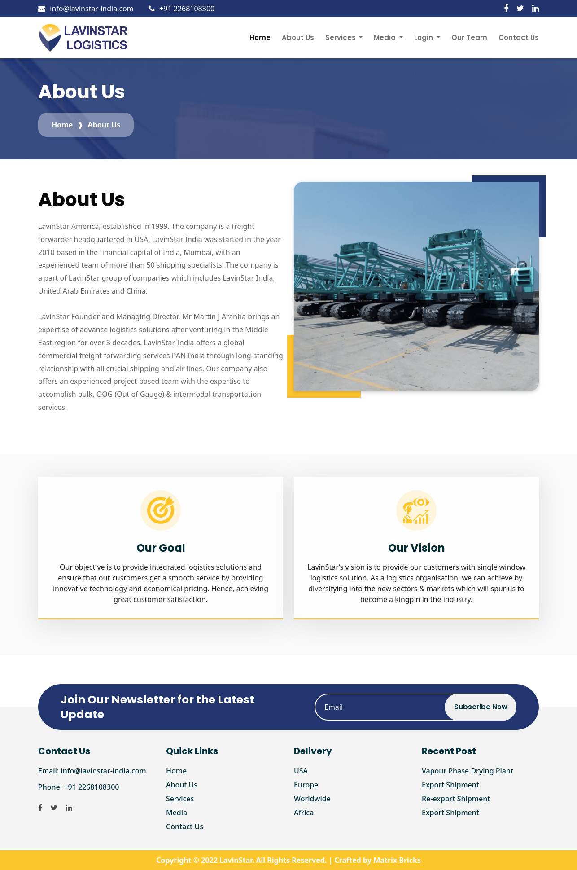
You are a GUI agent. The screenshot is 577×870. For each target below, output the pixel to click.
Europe (306, 785)
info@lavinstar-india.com (86, 8)
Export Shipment (450, 785)
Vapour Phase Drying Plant (467, 771)
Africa (304, 812)
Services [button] (341, 37)
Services (180, 799)
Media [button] (386, 37)
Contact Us (518, 37)
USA (301, 771)
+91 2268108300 (181, 8)
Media (176, 812)
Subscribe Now (480, 707)
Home (260, 37)
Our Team (469, 37)
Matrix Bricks (397, 860)
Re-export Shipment (456, 799)
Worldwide (312, 799)
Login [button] (424, 37)
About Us (298, 37)
